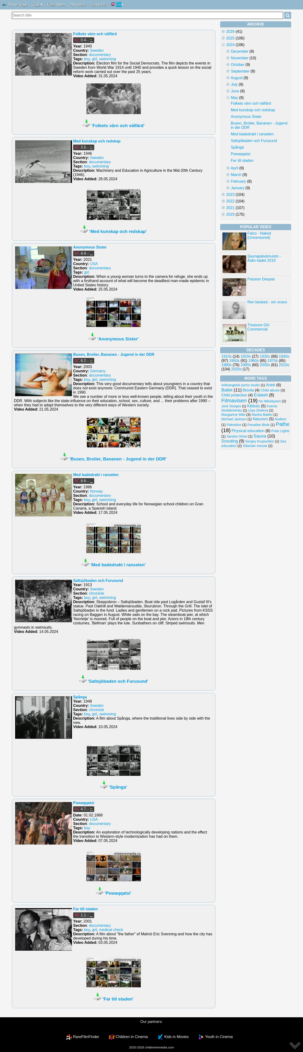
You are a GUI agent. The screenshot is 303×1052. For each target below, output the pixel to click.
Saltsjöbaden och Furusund (98, 581)
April (234, 168)
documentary (100, 55)
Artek (270, 385)
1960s (253, 361)
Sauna (260, 436)
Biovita (248, 390)
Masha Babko (262, 415)
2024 (230, 45)
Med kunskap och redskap (96, 141)
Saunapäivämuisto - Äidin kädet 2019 (264, 258)
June (235, 91)
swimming (107, 59)
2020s (236, 369)
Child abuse (270, 390)
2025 (230, 38)
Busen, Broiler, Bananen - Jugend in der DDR (113, 354)
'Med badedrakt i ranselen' (118, 564)
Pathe (282, 424)
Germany (98, 371)
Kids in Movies (176, 1037)
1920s (246, 356)
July (234, 84)
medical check (111, 930)
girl (94, 59)
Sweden (97, 50)
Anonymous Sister (90, 247)
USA (94, 264)
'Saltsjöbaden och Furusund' (118, 681)
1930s (265, 356)
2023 (230, 195)
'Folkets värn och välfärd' (118, 125)
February (238, 181)
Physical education (248, 431)
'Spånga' (118, 787)
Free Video (56, 5)
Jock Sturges (231, 406)
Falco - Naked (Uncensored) (259, 235)
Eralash (261, 395)
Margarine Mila (233, 414)
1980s (226, 365)
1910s (226, 356)
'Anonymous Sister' (118, 338)
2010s (284, 365)
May (234, 98)
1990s (246, 365)
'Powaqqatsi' (118, 893)
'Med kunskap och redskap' (118, 231)
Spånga (80, 697)
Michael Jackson (233, 419)
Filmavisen (234, 401)
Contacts (98, 5)
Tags (36, 5)
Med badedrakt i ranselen (96, 475)
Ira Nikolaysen (270, 401)
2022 (230, 201)
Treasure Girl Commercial (258, 327)
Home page (15, 5)
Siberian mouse (255, 446)
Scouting (229, 441)
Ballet (226, 389)
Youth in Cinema (219, 1037)
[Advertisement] (255, 523)
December (239, 51)
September (240, 71)
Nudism (280, 419)
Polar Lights (280, 431)
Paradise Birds (258, 425)
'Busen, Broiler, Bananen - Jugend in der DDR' (118, 458)
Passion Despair (261, 279)
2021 (230, 208)
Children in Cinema (132, 1037)
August (237, 78)
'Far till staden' (118, 998)
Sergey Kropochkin (259, 441)
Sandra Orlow (237, 436)
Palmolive (234, 425)
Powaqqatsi (83, 803)
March (236, 175)
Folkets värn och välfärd (95, 34)
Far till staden (85, 909)
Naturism (260, 419)
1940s (284, 356)
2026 (230, 32)
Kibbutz (253, 406)
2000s (265, 365)
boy (87, 59)
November (239, 58)
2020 (230, 214)
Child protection (234, 395)
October (237, 65)
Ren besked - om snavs (267, 302)
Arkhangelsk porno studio (240, 385)
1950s (234, 361)
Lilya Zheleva (258, 410)
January (237, 188)
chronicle (96, 593)
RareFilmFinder (86, 1037)
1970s (272, 361)
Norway (96, 491)
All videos (78, 5)
